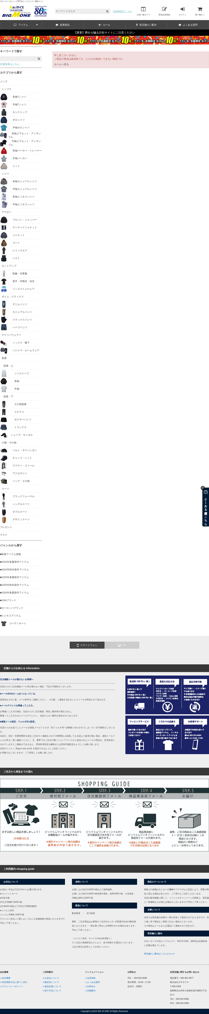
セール (104, 24)
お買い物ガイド (143, 11)
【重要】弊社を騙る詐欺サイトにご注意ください (104, 32)
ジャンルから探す (11, 545)
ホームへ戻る (61, 64)
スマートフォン (87, 645)
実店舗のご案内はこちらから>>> (159, 954)
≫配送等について (50, 982)
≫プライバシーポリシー (11, 986)
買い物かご (200, 11)
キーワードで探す (11, 51)
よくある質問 (188, 24)
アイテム (26, 24)
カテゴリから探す (11, 72)
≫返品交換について (51, 986)
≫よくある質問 (92, 982)
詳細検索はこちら (122, 11)
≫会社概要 (5, 978)
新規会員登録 (164, 11)
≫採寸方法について (51, 990)
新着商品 (63, 24)
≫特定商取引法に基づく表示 (13, 982)
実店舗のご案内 (146, 24)
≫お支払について (50, 978)
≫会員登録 (90, 978)
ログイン (183, 11)
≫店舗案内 (90, 990)
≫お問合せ (90, 986)
